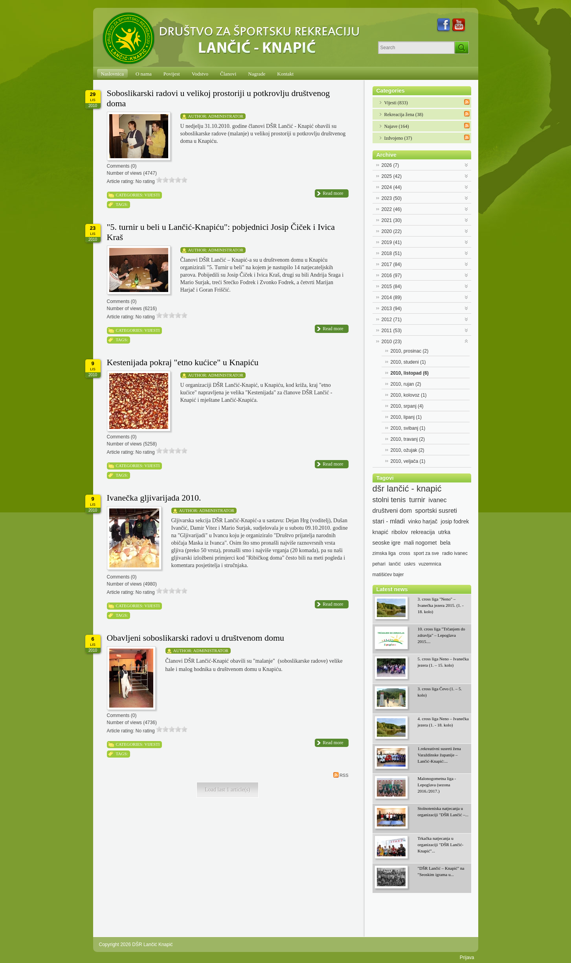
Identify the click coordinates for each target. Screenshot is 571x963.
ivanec (437, 500)
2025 (392, 176)
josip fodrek (455, 521)
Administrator (226, 116)
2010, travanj (408, 439)
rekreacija (423, 532)
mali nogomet (420, 543)
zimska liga (384, 553)
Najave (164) (396, 126)
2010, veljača (408, 461)
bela (445, 543)
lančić (395, 564)
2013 (392, 308)
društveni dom (392, 510)
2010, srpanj (407, 406)
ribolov (399, 532)
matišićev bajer (388, 574)
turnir (417, 500)
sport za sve (426, 553)
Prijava (467, 957)
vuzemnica (430, 564)
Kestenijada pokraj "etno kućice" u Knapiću (183, 362)
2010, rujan (406, 384)
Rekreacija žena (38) (403, 114)
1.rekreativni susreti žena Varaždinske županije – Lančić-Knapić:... (439, 754)
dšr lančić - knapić (407, 488)
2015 (392, 286)
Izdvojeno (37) (398, 138)
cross (404, 553)
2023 (392, 198)
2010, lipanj (406, 417)
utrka (444, 532)
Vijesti (152, 194)
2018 (392, 253)
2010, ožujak (407, 450)
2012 (392, 319)
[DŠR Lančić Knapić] (233, 38)
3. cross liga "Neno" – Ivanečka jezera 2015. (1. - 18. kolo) (441, 605)
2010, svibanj (408, 428)
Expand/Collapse (467, 164)
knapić (380, 532)
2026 (390, 165)
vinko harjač (423, 521)
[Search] (416, 48)
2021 (392, 220)
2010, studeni (408, 362)
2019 (392, 242)
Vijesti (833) (396, 102)
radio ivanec (455, 553)
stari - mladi (389, 521)
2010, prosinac (410, 351)
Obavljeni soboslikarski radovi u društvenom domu (196, 638)
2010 (392, 341)
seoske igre (387, 543)
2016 (392, 275)
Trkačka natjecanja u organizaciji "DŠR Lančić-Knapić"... (441, 844)
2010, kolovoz (409, 395)
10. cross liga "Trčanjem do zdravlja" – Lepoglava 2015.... (441, 635)
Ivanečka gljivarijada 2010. (154, 498)
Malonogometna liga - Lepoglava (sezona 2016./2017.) (437, 784)
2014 (392, 297)
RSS (341, 775)
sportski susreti (436, 510)
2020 (392, 231)
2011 (392, 330)
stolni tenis (389, 500)
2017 (392, 264)
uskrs (409, 564)
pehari (379, 564)
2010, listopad (410, 373)
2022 (392, 209)
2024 (392, 187)
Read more (333, 193)
